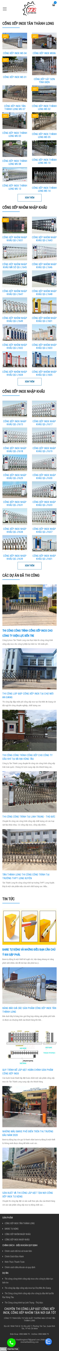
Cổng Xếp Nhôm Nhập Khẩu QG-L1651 (14, 239)
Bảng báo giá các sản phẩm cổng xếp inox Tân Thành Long (29, 1010)
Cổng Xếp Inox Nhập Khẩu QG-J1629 (14, 477)
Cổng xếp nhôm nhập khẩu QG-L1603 (44, 346)
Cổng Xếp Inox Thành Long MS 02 (44, 108)
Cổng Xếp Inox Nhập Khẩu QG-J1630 (44, 477)
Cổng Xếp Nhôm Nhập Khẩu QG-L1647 (14, 293)
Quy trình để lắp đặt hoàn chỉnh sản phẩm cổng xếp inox (27, 1071)
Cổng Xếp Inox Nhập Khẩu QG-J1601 (44, 557)
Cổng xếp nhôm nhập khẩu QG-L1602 (14, 346)
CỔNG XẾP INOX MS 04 (15, 53)
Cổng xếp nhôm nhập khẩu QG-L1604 (14, 373)
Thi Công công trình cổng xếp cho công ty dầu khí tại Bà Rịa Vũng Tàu (27, 757)
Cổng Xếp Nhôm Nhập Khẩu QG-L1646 (44, 266)
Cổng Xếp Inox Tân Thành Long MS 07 (14, 108)
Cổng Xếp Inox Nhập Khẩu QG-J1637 (44, 530)
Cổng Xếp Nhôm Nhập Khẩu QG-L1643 (44, 239)
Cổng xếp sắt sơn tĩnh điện (44, 81)
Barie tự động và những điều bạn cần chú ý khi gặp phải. (28, 952)
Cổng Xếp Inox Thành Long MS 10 (44, 161)
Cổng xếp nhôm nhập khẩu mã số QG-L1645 (14, 266)
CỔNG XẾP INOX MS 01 (15, 77)
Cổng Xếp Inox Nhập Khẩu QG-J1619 (44, 450)
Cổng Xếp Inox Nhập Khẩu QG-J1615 (14, 423)
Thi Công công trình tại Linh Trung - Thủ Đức (28, 816)
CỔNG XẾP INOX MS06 (44, 53)
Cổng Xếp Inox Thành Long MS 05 (44, 136)
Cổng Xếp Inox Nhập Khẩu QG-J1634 (14, 530)
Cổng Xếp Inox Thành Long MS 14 (44, 189)
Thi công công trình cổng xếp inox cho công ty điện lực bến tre (27, 633)
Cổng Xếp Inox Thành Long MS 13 (14, 187)
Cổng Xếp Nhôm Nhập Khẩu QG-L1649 (14, 320)
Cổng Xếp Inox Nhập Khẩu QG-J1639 (14, 557)
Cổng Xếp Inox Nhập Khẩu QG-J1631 (14, 504)
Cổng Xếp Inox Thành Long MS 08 (14, 162)
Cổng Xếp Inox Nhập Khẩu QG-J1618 (14, 450)
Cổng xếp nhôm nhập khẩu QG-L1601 (44, 320)
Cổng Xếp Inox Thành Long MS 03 (14, 134)
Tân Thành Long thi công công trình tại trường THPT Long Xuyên (25, 876)
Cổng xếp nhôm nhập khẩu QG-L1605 (44, 373)
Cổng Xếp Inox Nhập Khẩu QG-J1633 (44, 504)
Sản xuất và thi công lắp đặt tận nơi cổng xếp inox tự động (27, 1194)
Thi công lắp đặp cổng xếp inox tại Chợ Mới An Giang (27, 695)
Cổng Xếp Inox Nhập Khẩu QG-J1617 (44, 423)
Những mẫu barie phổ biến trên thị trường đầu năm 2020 (27, 1133)
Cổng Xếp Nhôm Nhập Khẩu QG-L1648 (44, 293)
